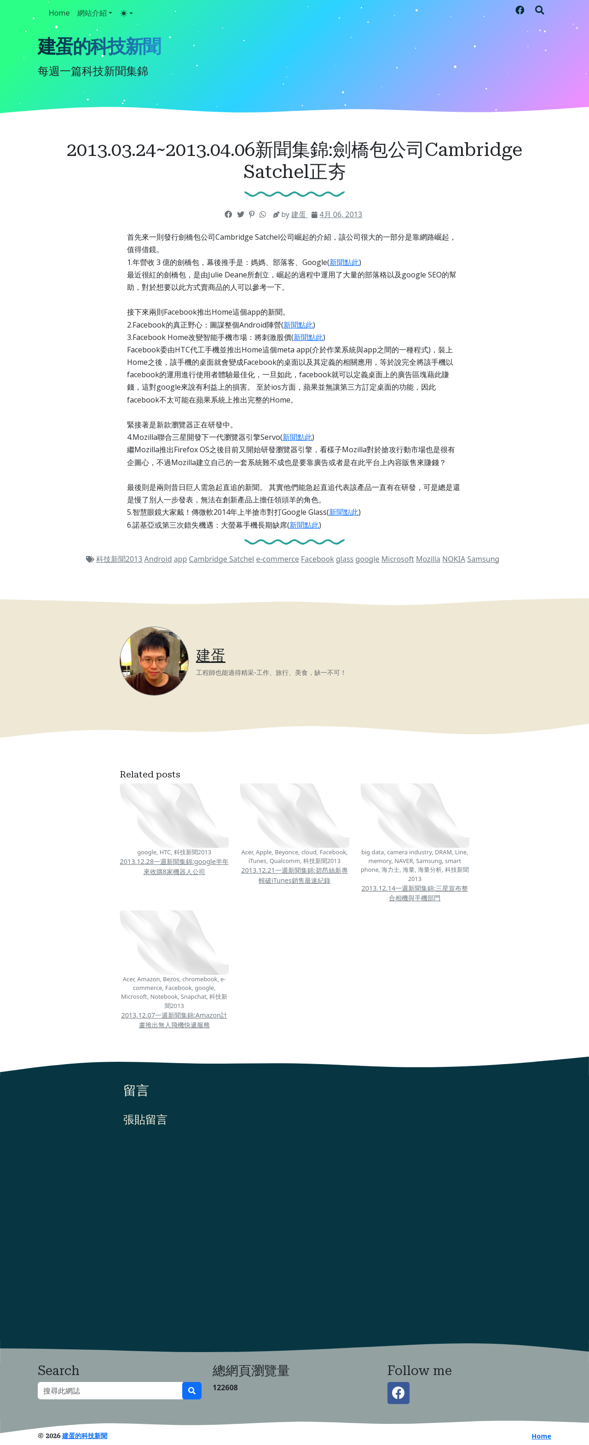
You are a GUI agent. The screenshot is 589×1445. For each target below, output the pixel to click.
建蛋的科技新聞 (99, 47)
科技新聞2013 (119, 559)
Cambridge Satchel (221, 559)
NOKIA (453, 559)
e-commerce (277, 559)
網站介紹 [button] (92, 13)
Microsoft (397, 559)
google (367, 559)
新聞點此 (344, 262)
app (180, 559)
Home (59, 13)
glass (344, 559)
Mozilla (428, 559)
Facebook (317, 559)
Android (158, 559)
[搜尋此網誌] (110, 1390)
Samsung (483, 559)
